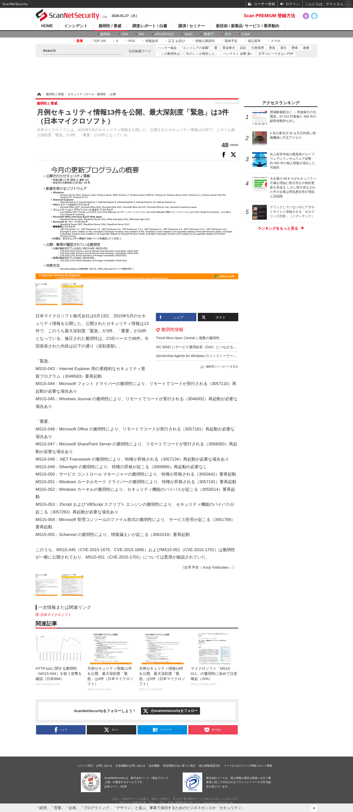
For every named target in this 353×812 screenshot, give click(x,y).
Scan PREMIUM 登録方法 (269, 15)
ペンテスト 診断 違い (238, 53)
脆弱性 (105, 34)
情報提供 (151, 41)
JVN (124, 34)
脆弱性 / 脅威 (110, 26)
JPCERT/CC (164, 34)
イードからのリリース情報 (240, 765)
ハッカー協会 (167, 48)
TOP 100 (99, 41)
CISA (246, 34)
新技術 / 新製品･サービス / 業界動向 (247, 26)
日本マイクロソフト (55, 615)
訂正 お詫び (176, 41)
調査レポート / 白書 (149, 26)
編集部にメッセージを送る (222, 366)
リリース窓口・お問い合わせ (94, 765)
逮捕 (306, 48)
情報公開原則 (204, 41)
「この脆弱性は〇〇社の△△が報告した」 (188, 53)
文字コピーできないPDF (275, 53)
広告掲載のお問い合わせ (130, 765)
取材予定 (231, 41)
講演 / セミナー (191, 26)
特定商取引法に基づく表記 (179, 765)
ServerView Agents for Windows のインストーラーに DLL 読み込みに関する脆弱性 (219, 356)
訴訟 (243, 48)
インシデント (76, 26)
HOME (47, 26)
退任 (283, 48)
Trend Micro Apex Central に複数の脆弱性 (188, 338)
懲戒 (294, 48)
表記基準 (254, 41)
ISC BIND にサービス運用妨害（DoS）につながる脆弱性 (200, 347)
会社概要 (154, 765)
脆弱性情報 (172, 329)
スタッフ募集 (264, 765)
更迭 (272, 48)
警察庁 (209, 34)
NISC (189, 34)
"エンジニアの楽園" (195, 48)
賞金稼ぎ (228, 48)
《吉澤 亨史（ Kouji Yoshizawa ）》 (208, 567)
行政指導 (257, 48)
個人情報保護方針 (209, 765)
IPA (141, 34)
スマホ (275, 41)
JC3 (228, 34)
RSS (131, 41)
